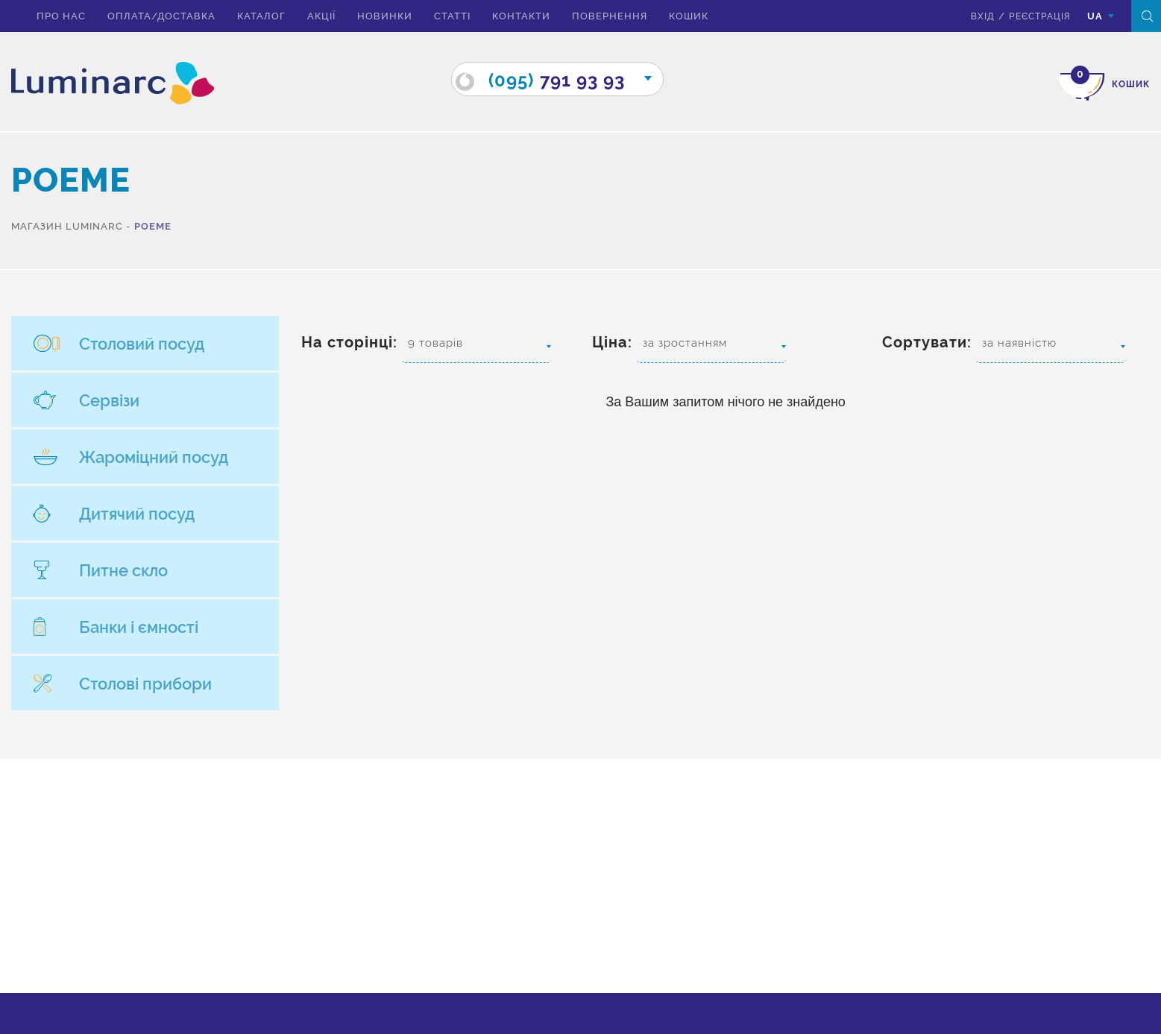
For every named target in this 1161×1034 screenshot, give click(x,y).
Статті (452, 16)
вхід (975, 16)
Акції (321, 16)
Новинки (384, 16)
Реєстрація (1034, 16)
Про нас (61, 16)
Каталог (261, 16)
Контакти (521, 16)
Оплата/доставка (161, 16)
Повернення (609, 16)
